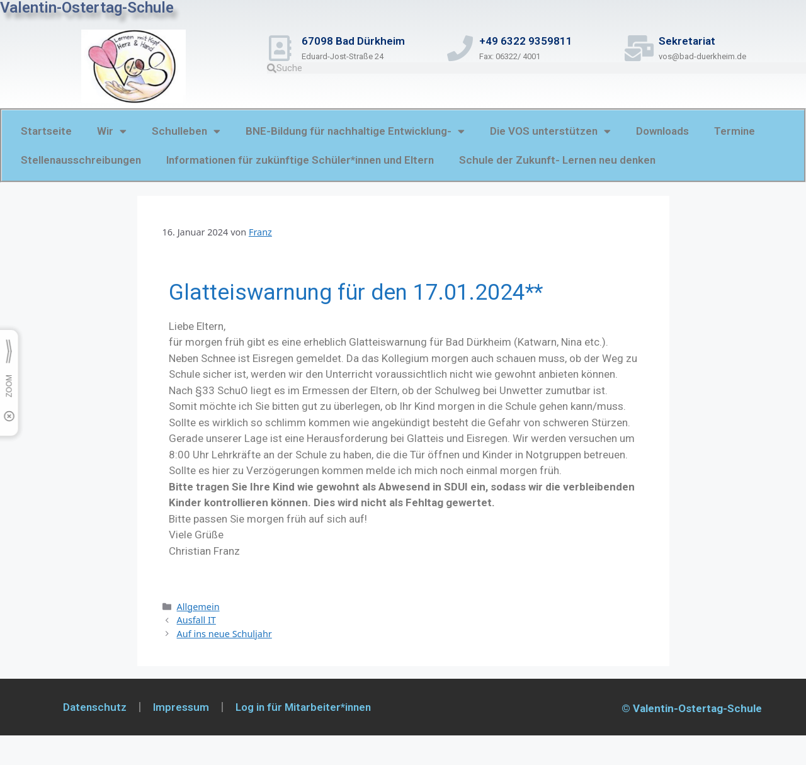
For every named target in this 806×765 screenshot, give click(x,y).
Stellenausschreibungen (81, 160)
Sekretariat (692, 41)
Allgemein (198, 607)
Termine (734, 131)
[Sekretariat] (642, 48)
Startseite (46, 131)
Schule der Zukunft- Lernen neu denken (557, 160)
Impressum (181, 707)
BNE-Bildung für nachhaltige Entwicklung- (355, 131)
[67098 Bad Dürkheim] (282, 48)
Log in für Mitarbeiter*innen (303, 707)
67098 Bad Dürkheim (359, 41)
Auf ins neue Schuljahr (224, 634)
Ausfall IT (196, 620)
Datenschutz (95, 707)
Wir (112, 131)
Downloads (662, 131)
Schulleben (186, 131)
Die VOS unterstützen (550, 131)
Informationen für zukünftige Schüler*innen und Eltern (300, 160)
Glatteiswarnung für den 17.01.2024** (356, 292)
